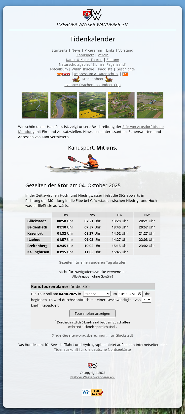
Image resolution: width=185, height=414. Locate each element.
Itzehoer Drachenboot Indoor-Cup (93, 84)
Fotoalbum (59, 69)
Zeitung (113, 59)
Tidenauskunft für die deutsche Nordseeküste (92, 349)
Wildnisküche (83, 69)
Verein (103, 55)
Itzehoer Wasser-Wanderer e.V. (92, 377)
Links (110, 50)
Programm (93, 50)
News (76, 50)
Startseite (60, 50)
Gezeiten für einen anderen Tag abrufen (92, 262)
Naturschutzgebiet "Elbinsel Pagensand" (92, 64)
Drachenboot (92, 79)
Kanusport (85, 55)
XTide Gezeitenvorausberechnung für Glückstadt (92, 335)
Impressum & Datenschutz (96, 73)
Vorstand (125, 50)
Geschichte (125, 69)
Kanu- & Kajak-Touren (84, 59)
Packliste (105, 69)
